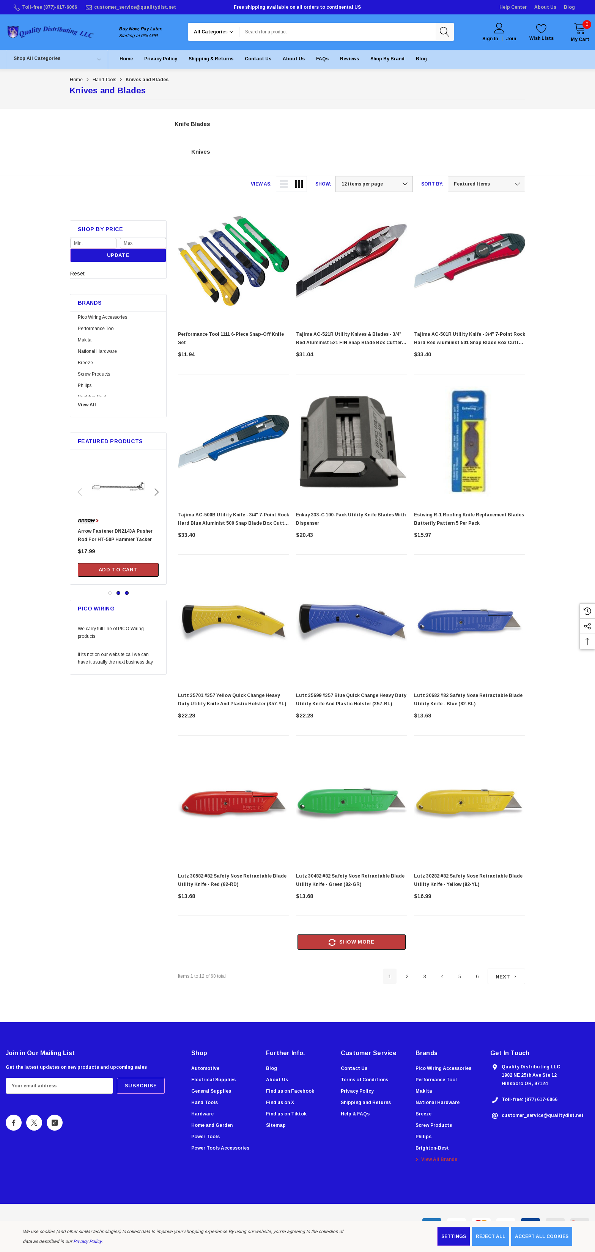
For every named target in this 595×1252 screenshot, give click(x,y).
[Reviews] (349, 58)
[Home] (126, 58)
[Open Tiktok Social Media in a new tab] (55, 1124)
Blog (569, 7)
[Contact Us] (258, 58)
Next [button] (156, 492)
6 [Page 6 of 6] (477, 976)
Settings (453, 1236)
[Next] (506, 976)
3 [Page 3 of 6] (424, 976)
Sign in (490, 38)
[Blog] (421, 58)
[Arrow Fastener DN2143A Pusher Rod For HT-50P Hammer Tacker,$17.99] (118, 491)
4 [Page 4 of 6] (442, 976)
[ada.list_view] (283, 184)
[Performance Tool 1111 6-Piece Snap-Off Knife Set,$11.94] (233, 260)
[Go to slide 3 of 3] (127, 593)
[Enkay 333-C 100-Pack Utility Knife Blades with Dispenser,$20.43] (351, 444)
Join (511, 38)
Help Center (513, 7)
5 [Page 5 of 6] (459, 976)
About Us (545, 7)
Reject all (490, 1236)
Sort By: (432, 184)
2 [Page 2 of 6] (407, 976)
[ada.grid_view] (299, 184)
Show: (323, 184)
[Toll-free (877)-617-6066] (45, 7)
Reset (77, 274)
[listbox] (486, 184)
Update (118, 255)
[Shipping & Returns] (211, 58)
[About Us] (293, 58)
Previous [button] (79, 492)
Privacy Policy (87, 1241)
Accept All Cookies (541, 1236)
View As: (261, 184)
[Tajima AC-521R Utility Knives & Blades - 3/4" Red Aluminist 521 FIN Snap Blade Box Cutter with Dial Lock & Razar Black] (351, 260)
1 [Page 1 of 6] (390, 976)
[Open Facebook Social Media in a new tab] (14, 1124)
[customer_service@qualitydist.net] (130, 7)
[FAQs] (322, 58)
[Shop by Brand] (387, 58)
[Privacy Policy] (161, 58)
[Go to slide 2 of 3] (118, 593)
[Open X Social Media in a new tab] (34, 1124)
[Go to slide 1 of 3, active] (110, 593)
